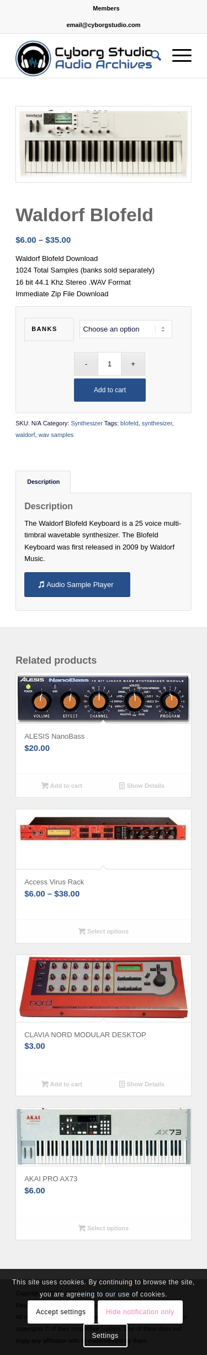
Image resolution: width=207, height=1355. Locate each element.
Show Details (141, 785)
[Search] (150, 56)
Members (106, 8)
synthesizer (157, 423)
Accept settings (61, 1312)
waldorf (25, 434)
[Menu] (176, 56)
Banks (44, 329)
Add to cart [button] (61, 785)
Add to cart (110, 390)
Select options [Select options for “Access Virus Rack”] (103, 931)
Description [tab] (43, 481)
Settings (105, 1336)
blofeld (129, 423)
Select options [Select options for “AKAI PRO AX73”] (103, 1228)
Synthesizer (86, 423)
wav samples (56, 434)
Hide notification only (140, 1312)
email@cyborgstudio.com (103, 25)
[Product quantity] (109, 364)
